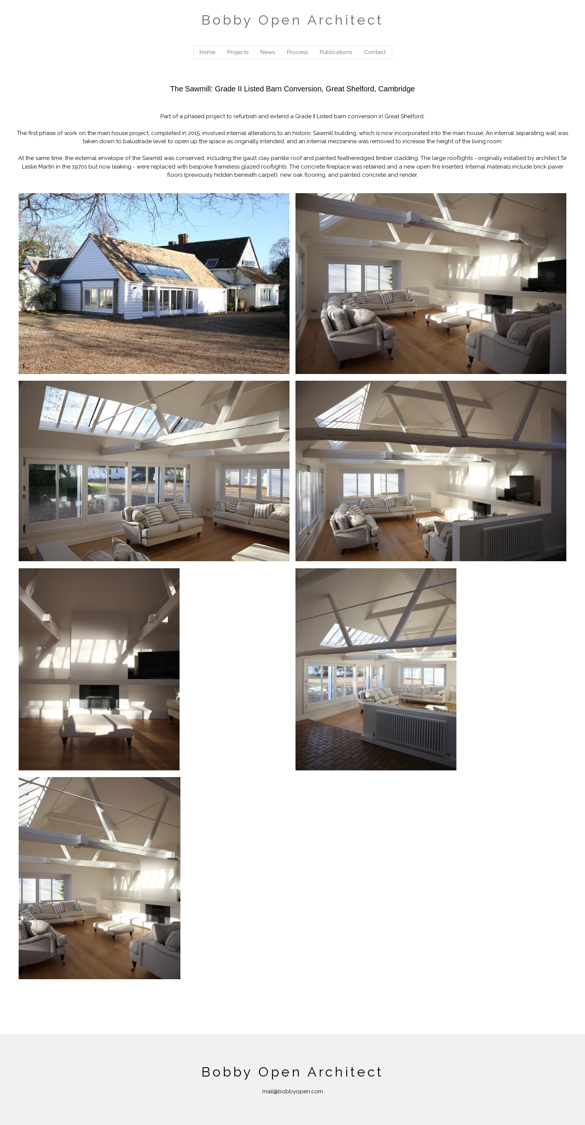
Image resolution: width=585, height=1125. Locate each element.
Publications (336, 52)
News (267, 52)
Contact (375, 52)
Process (297, 52)
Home (207, 52)
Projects (237, 52)
